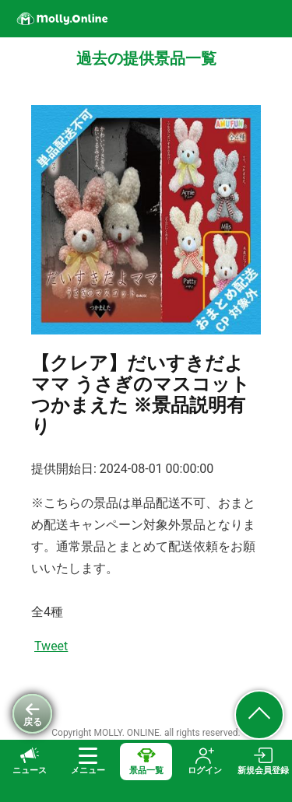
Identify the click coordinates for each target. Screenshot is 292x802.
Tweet (51, 646)
